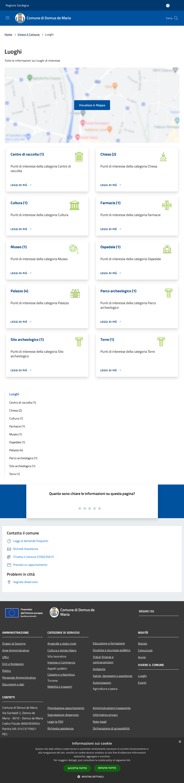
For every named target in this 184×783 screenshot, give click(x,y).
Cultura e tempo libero (61, 650)
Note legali (100, 721)
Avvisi (142, 657)
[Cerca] (176, 18)
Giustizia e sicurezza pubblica (111, 650)
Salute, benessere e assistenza (112, 676)
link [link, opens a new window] (128, 760)
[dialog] (92, 760)
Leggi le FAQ (55, 721)
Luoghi (142, 676)
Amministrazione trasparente (112, 708)
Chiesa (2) (15, 410)
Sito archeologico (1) (22, 466)
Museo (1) (15, 434)
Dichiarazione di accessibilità (111, 728)
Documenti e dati (13, 684)
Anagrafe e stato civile (61, 643)
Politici (6, 670)
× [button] (179, 741)
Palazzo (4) (16, 450)
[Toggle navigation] (7, 18)
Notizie (142, 643)
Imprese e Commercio (61, 662)
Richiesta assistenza (60, 728)
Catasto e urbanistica (61, 674)
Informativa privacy (105, 714)
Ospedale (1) (17, 442)
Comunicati (145, 650)
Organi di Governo (14, 643)
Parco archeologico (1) (23, 458)
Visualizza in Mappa (92, 105)
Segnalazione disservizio (63, 714)
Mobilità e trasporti (59, 686)
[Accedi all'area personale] (168, 5)
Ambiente (99, 669)
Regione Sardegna (17, 5)
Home (8, 34)
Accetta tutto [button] (77, 768)
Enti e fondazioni (13, 664)
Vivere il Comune (29, 34)
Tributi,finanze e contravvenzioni (103, 659)
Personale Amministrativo (19, 677)
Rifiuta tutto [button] (107, 768)
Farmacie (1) (17, 426)
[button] (92, 776)
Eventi (142, 682)
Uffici (5, 657)
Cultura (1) (16, 418)
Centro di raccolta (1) (22, 402)
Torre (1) (14, 474)
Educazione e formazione (109, 643)
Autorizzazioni (102, 682)
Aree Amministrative (15, 650)
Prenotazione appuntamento (65, 708)
